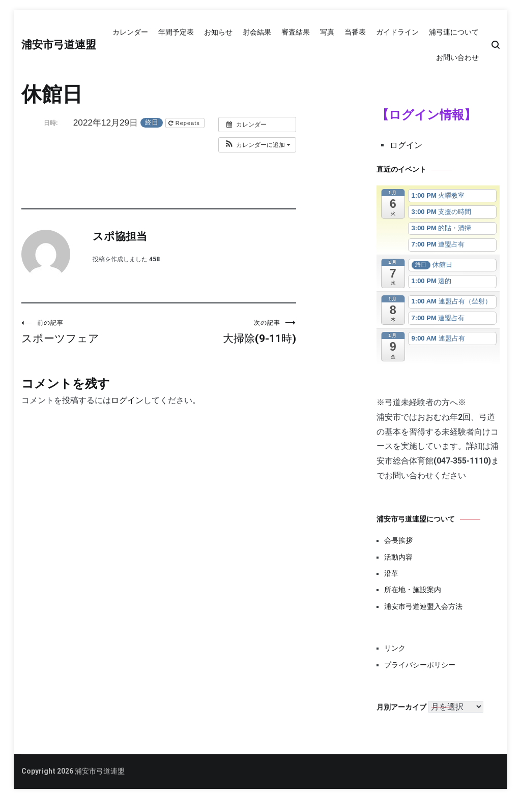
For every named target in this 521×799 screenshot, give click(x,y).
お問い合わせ (457, 57)
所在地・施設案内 (412, 590)
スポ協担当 (120, 236)
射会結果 (257, 32)
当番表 (355, 32)
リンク (395, 648)
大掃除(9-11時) (227, 332)
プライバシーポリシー (419, 665)
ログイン (127, 400)
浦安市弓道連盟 (58, 45)
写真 (327, 32)
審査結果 (295, 32)
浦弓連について (454, 32)
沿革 (391, 573)
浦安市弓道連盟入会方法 (423, 606)
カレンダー (130, 32)
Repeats (185, 123)
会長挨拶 (398, 540)
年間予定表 (176, 32)
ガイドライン (397, 32)
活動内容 (398, 557)
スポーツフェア (90, 332)
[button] (257, 145)
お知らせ (218, 32)
